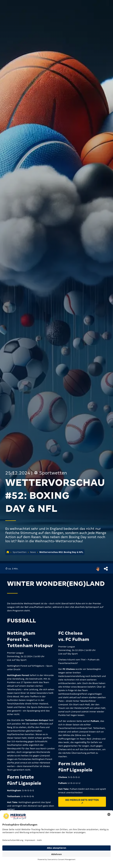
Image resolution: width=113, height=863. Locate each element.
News (33, 552)
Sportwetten (19, 552)
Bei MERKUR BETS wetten (82, 801)
